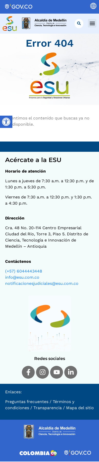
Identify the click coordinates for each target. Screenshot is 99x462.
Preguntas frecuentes (26, 402)
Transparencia (47, 408)
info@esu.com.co (22, 277)
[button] (92, 23)
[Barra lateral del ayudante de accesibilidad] (6, 122)
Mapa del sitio (80, 408)
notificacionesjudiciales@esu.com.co (41, 284)
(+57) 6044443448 (23, 271)
